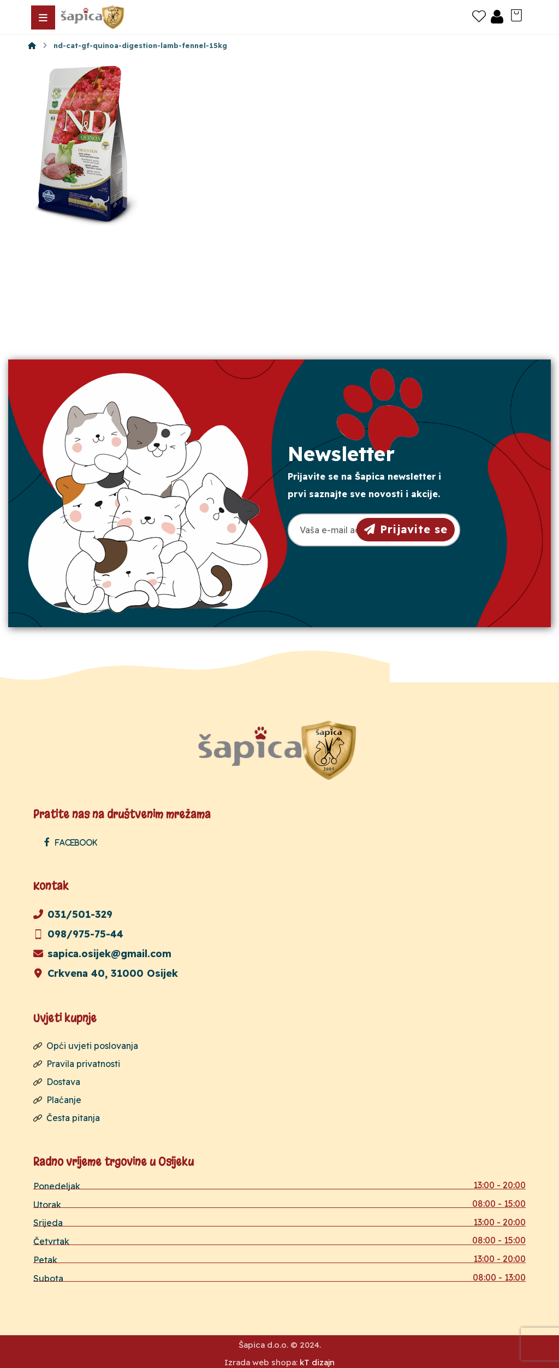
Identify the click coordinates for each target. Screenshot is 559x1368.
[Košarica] (516, 14)
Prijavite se (406, 529)
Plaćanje (57, 1097)
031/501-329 (72, 913)
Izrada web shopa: (261, 1359)
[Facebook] (73, 842)
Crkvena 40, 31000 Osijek (105, 972)
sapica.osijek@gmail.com (102, 953)
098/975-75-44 (78, 933)
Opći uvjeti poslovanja (85, 1045)
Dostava (56, 1080)
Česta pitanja (66, 1115)
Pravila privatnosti (76, 1062)
